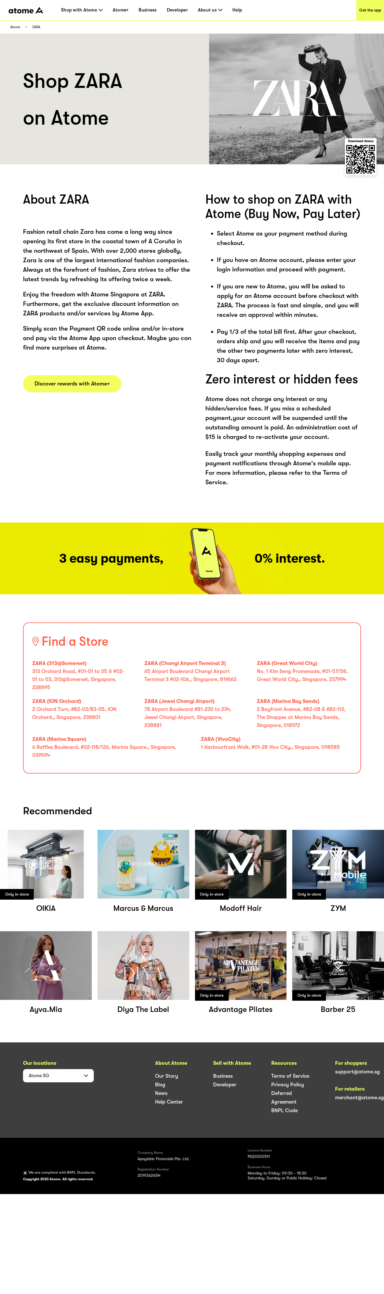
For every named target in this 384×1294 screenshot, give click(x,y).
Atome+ (121, 10)
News (161, 1093)
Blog (160, 1084)
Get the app (370, 10)
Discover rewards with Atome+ (72, 384)
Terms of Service (290, 1076)
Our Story (166, 1076)
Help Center (169, 1102)
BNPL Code (284, 1110)
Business (147, 10)
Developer (177, 10)
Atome (15, 27)
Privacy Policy (287, 1084)
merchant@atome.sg (359, 1097)
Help (237, 10)
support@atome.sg (357, 1072)
